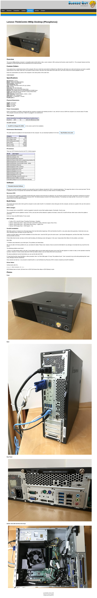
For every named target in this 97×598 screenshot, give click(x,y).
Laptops (23, 10)
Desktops (30, 10)
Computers (16, 10)
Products (9, 10)
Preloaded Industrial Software (15, 186)
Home (3, 10)
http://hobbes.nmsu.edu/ (67, 132)
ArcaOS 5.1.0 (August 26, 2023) (16, 126)
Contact (43, 10)
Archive (37, 10)
